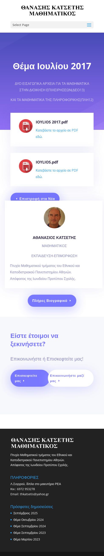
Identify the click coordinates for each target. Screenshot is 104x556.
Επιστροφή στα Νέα (38, 199)
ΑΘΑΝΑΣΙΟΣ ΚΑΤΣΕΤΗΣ (54, 247)
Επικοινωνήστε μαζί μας (66, 380)
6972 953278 (26, 489)
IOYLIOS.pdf (47, 162)
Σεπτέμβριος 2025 (25, 513)
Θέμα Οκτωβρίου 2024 (28, 520)
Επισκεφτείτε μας (28, 380)
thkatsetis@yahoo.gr (34, 494)
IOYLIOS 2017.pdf (52, 122)
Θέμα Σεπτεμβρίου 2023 (29, 533)
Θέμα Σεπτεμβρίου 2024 (29, 526)
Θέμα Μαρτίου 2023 (26, 539)
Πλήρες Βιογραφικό (50, 300)
